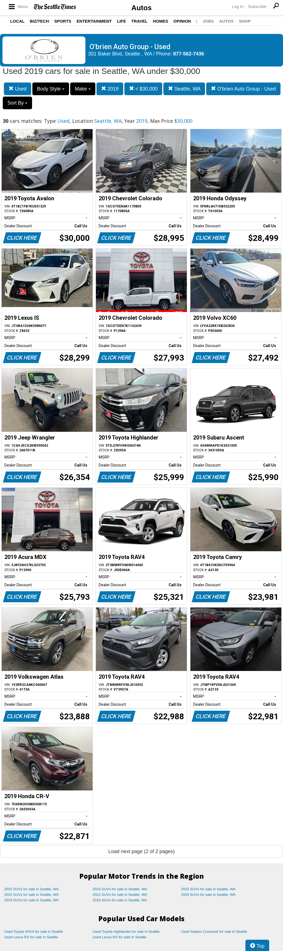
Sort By (17, 103)
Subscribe (257, 6)
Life (121, 21)
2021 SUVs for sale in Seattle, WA (120, 895)
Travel (139, 21)
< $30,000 (143, 89)
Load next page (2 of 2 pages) (141, 851)
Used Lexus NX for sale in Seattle (119, 937)
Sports (62, 21)
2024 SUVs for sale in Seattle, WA (120, 889)
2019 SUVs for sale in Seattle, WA (31, 900)
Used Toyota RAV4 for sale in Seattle (33, 931)
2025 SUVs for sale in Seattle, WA (31, 889)
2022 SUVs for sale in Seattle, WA (31, 895)
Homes (160, 21)
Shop (245, 21)
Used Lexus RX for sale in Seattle (31, 937)
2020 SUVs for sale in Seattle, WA (208, 895)
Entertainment (94, 21)
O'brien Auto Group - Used (243, 89)
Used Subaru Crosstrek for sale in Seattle (214, 931)
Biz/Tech (39, 21)
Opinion (182, 21)
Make (83, 89)
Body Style (50, 89)
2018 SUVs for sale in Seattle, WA (120, 900)
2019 (110, 89)
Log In (237, 6)
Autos (141, 8)
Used (18, 89)
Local (17, 21)
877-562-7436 (188, 54)
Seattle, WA (184, 89)
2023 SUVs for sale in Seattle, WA (208, 889)
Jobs (208, 21)
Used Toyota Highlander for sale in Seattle (126, 931)
